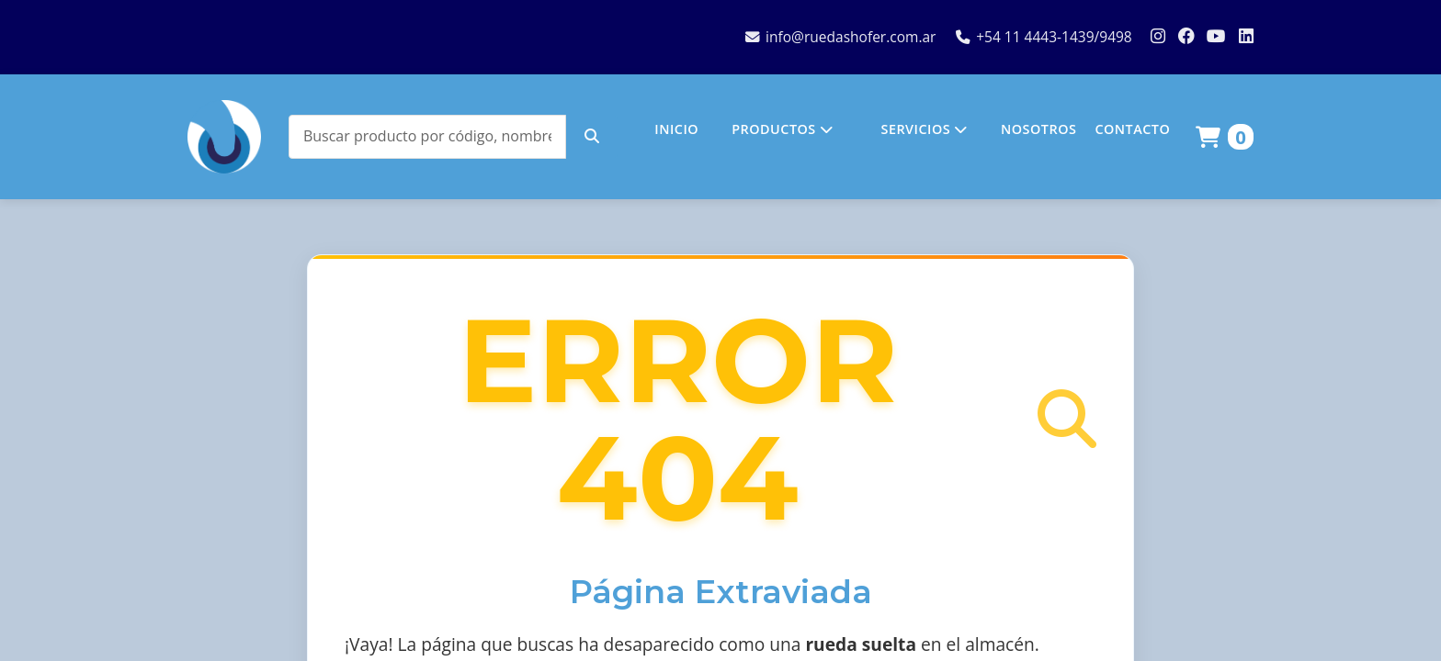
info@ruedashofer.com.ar (840, 37)
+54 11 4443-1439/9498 (1044, 37)
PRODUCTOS (782, 129)
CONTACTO (1132, 129)
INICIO (676, 129)
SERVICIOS (923, 129)
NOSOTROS (1038, 129)
